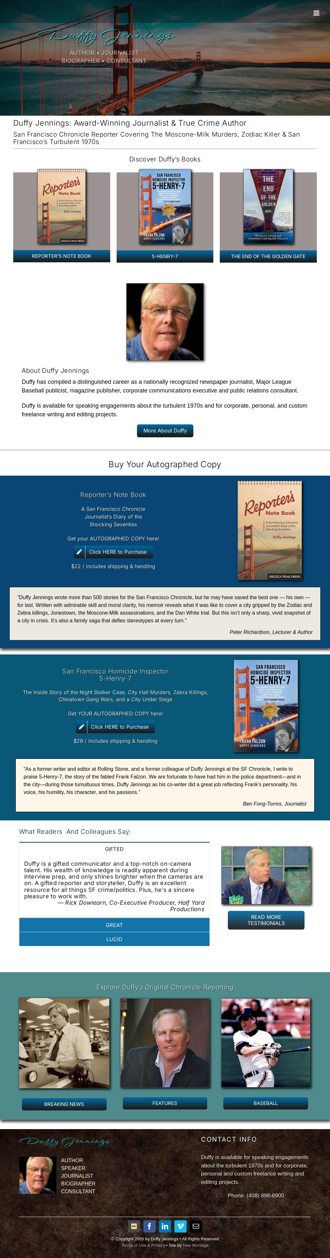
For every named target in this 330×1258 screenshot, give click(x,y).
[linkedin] (165, 1226)
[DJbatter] (265, 1006)
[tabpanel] (114, 881)
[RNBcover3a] (61, 171)
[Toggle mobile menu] (317, 13)
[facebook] (149, 1226)
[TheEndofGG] (268, 171)
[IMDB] (134, 1226)
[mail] (196, 1226)
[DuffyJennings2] (165, 1006)
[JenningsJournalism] (64, 1005)
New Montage (196, 1245)
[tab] (114, 843)
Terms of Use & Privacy (143, 1245)
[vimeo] (180, 1226)
